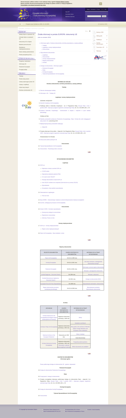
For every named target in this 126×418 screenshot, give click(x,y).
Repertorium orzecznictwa (48, 215)
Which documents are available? (80, 346)
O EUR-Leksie (45, 171)
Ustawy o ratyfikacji (24, 84)
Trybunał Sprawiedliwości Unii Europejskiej (53, 74)
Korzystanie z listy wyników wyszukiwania (52, 188)
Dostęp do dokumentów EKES (93, 279)
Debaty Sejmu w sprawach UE (26, 34)
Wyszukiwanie (45, 185)
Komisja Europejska (48, 72)
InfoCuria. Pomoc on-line (48, 218)
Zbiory (80, 317)
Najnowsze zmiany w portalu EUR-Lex (51, 168)
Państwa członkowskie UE (25, 90)
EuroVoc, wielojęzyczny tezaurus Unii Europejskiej (52, 202)
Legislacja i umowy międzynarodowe (52, 47)
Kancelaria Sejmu (69, 14)
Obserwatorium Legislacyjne (47, 192)
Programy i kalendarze (24, 61)
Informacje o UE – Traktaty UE (47, 93)
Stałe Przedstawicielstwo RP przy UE (51, 411)
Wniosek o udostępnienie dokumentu (93, 271)
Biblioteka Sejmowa (69, 16)
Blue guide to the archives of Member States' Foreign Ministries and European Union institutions (80, 328)
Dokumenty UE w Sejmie (25, 41)
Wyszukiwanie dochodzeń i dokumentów (93, 283)
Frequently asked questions (80, 342)
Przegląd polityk (23, 69)
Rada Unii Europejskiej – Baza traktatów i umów (52, 233)
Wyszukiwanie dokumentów (48, 52)
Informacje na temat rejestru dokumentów (93, 267)
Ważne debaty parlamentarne (26, 52)
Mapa (88, 9)
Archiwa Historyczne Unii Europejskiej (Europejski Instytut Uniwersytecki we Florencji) (49, 317)
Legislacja (45, 55)
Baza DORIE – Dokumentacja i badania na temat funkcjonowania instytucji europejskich (62, 200)
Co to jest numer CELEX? (48, 177)
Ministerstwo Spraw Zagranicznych (51, 409)
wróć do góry (89, 152)
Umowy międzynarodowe (49, 58)
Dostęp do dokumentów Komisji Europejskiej (51, 389)
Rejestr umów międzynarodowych (50, 229)
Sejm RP (67, 11)
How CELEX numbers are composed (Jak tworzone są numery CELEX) (60, 182)
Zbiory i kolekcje (80, 334)
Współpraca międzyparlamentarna (24, 48)
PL (102, 9)
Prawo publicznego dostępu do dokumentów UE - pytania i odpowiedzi (57, 364)
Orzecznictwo (46, 49)
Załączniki (44, 127)
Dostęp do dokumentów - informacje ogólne (51, 66)
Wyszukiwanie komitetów (93, 287)
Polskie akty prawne (24, 79)
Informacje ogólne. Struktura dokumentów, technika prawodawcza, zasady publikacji (62, 43)
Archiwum (93, 9)
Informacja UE (27, 28)
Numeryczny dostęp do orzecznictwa (51, 212)
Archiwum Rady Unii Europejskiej (49, 327)
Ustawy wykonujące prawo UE (26, 81)
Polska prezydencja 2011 (25, 54)
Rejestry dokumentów (48, 60)
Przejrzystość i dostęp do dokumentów (49, 376)
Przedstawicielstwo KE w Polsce (72, 409)
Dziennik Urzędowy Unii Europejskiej (49, 103)
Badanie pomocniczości (25, 44)
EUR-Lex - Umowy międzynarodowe (49, 225)
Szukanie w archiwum (80, 323)
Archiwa (45, 62)
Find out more (45, 195)
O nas (98, 9)
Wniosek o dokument (93, 274)
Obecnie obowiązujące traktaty (47, 90)
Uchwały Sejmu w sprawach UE (26, 38)
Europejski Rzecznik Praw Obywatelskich (51, 283)
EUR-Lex (42, 165)
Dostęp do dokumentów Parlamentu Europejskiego (53, 370)
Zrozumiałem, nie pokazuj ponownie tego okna (33, 5)
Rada (44, 70)
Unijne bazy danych (24, 87)
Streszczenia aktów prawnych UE (48, 139)
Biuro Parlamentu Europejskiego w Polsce (74, 411)
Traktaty (21, 76)
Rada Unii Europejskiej (51, 258)
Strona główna (21, 28)
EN (105, 9)
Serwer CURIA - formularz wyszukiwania (50, 209)
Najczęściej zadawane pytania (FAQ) (51, 174)
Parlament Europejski (24, 66)
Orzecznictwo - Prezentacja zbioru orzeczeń (51, 148)
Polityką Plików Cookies (62, 1)
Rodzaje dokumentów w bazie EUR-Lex (52, 179)
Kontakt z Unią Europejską (93, 409)
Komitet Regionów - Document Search (50, 274)
